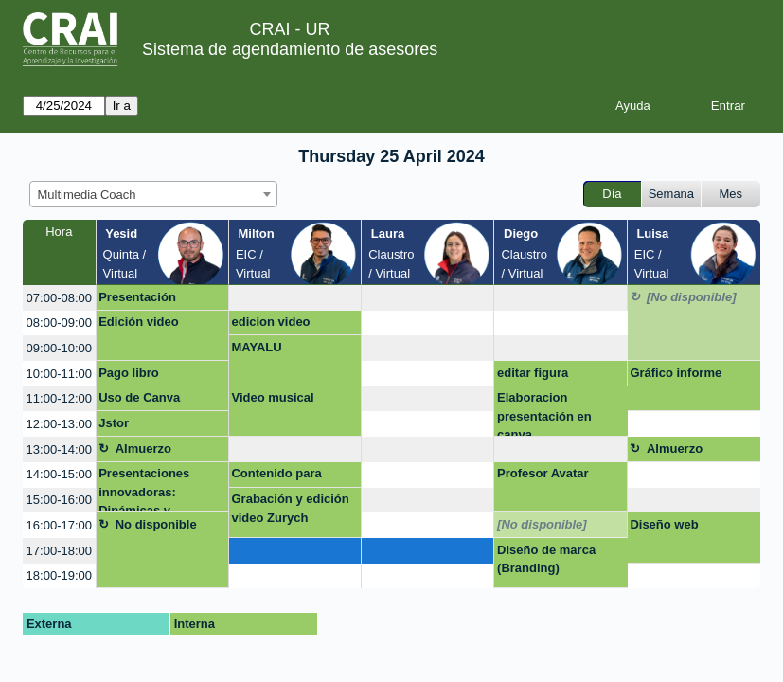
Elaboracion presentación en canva (544, 413)
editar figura (532, 373)
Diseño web (664, 524)
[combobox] (153, 194)
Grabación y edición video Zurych (289, 508)
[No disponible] (692, 297)
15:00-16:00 (59, 500)
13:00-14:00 (59, 449)
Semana (671, 194)
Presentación (137, 297)
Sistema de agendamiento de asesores (289, 49)
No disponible (156, 524)
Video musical (272, 397)
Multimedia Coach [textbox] (87, 195)
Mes (731, 194)
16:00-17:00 (59, 525)
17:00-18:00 (59, 551)
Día (611, 194)
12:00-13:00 (59, 424)
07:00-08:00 (59, 298)
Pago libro (128, 373)
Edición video (138, 321)
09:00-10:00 (59, 348)
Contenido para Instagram (276, 476)
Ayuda (632, 106)
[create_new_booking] (295, 298)
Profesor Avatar (543, 473)
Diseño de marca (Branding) (546, 559)
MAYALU (256, 347)
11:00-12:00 (59, 398)
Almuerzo (143, 448)
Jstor (113, 423)
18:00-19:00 (59, 575)
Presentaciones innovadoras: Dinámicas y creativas (143, 489)
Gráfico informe (675, 373)
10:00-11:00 (59, 374)
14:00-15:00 (59, 474)
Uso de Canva (139, 397)
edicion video (270, 321)
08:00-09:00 (59, 322)
